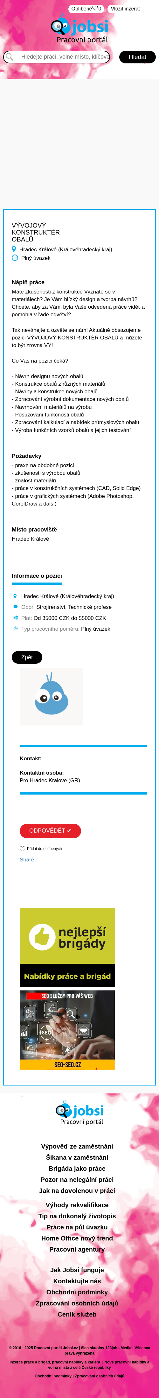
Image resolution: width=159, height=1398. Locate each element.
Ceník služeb (77, 1314)
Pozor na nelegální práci (77, 1179)
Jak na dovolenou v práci (77, 1190)
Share (27, 860)
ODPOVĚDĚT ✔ (50, 831)
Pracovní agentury (77, 1249)
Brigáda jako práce (77, 1168)
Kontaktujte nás (77, 1281)
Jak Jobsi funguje (77, 1269)
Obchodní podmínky (77, 1292)
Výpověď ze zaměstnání (77, 1146)
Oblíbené (86, 9)
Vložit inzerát (125, 8)
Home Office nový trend (77, 1238)
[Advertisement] (79, 123)
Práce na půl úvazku (76, 1227)
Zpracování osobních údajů (77, 1303)
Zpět (27, 657)
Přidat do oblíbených (44, 849)
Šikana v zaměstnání (77, 1157)
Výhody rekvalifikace (77, 1205)
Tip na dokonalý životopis (77, 1216)
